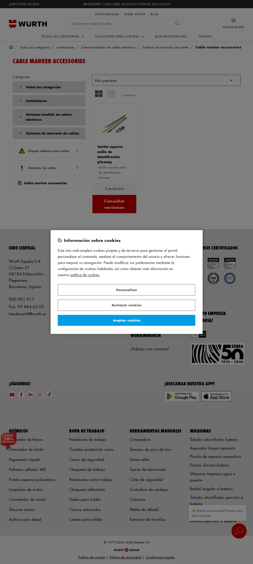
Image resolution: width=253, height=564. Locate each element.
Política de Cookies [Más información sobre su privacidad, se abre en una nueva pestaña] (85, 275)
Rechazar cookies (126, 305)
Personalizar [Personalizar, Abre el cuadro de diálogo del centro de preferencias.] (126, 290)
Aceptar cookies (126, 320)
